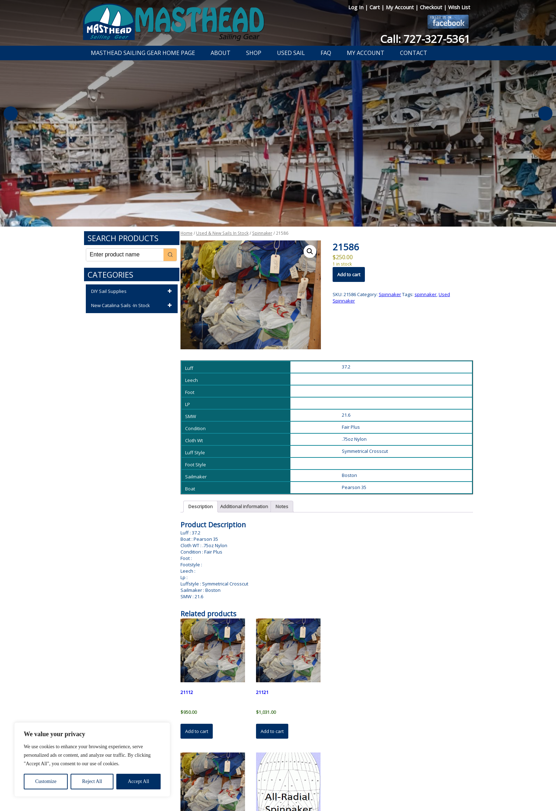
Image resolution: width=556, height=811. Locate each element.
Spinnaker (262, 233)
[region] (92, 759)
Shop (253, 53)
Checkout (432, 7)
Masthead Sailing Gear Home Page (143, 53)
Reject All (92, 781)
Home (186, 233)
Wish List (459, 7)
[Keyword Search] (124, 255)
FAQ (326, 53)
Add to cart (348, 274)
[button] (310, 251)
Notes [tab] (282, 506)
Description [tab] (200, 506)
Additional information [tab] (244, 506)
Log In (356, 7)
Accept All (138, 781)
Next (545, 113)
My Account (400, 7)
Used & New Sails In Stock (222, 233)
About (220, 53)
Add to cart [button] (196, 731)
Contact (413, 53)
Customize (45, 781)
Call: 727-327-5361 (425, 39)
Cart (375, 7)
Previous (11, 113)
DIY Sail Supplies (132, 291)
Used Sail (291, 53)
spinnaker (426, 294)
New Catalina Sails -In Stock (132, 305)
